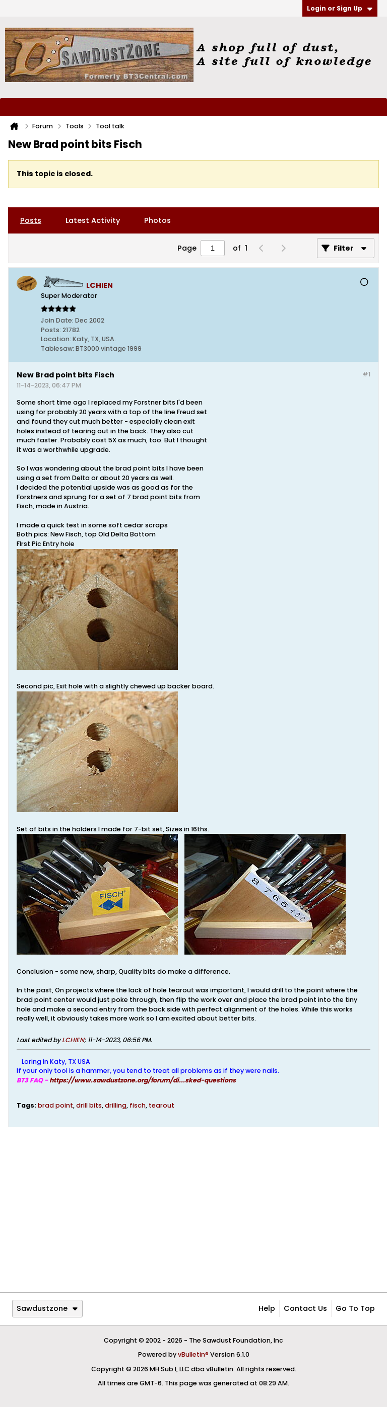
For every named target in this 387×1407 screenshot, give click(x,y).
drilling (115, 1105)
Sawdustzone (47, 1308)
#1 (366, 374)
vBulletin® (193, 1354)
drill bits (89, 1105)
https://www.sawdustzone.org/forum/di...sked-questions (142, 1080)
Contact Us (305, 1308)
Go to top (355, 1308)
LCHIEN (73, 1040)
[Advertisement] (289, 478)
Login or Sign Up (339, 8)
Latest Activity (93, 220)
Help (267, 1308)
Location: (56, 339)
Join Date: (57, 320)
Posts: (51, 330)
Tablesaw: (57, 348)
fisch (138, 1105)
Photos (157, 220)
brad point (55, 1105)
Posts (30, 220)
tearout (161, 1105)
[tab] (30, 220)
